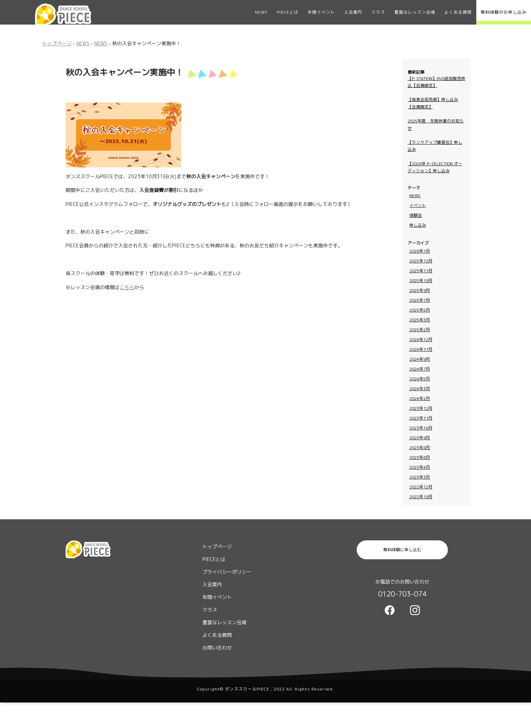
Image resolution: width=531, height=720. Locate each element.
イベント (417, 205)
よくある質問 (458, 12)
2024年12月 (420, 339)
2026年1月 (419, 251)
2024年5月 (419, 379)
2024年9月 (419, 359)
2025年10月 (420, 281)
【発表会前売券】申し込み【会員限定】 (433, 102)
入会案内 (353, 12)
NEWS (261, 12)
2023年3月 (419, 477)
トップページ (57, 43)
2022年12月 (420, 487)
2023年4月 (419, 467)
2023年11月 (420, 418)
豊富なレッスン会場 (414, 12)
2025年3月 (419, 320)
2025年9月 (419, 290)
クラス (378, 12)
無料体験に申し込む (402, 550)
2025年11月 (420, 271)
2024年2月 (419, 398)
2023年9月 (419, 438)
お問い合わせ (217, 647)
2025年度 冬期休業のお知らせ (436, 124)
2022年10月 (420, 497)
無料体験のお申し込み (503, 12)
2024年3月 (419, 389)
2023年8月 (419, 448)
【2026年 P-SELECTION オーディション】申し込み (435, 167)
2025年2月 (419, 330)
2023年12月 (420, 408)
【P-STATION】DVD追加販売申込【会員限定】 (436, 81)
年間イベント (321, 12)
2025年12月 (420, 261)
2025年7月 (419, 300)
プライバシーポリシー (226, 571)
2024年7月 (419, 369)
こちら (127, 287)
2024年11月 (420, 349)
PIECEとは (287, 12)
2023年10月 (420, 428)
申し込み (417, 225)
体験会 (415, 215)
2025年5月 (419, 310)
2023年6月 (419, 457)
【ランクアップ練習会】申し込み (435, 145)
